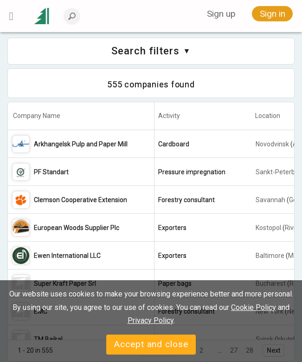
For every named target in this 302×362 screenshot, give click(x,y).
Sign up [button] (221, 13)
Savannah (270, 200)
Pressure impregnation (191, 172)
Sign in (272, 13)
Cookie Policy (253, 307)
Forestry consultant (186, 200)
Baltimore (270, 255)
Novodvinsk (272, 144)
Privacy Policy (150, 320)
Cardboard (173, 144)
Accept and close (151, 344)
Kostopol (268, 227)
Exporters (172, 227)
